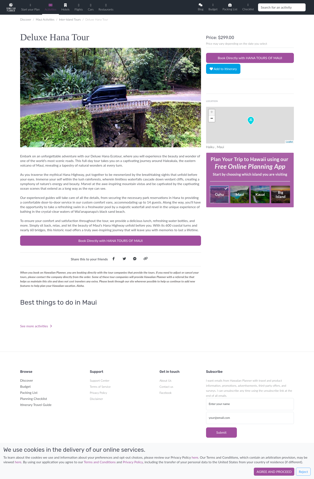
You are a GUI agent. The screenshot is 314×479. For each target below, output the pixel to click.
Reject (303, 472)
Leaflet (289, 142)
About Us (165, 380)
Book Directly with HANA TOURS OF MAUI (110, 241)
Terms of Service (100, 386)
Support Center (99, 380)
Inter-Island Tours (70, 19)
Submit (221, 432)
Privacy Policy (98, 392)
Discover (25, 19)
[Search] (282, 7)
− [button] (211, 119)
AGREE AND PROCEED (274, 472)
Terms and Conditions (100, 462)
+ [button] (211, 112)
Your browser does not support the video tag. (250, 180)
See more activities (36, 326)
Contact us (166, 386)
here (195, 457)
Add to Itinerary (223, 69)
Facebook (165, 392)
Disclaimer (96, 399)
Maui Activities (45, 19)
